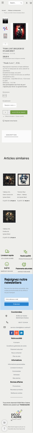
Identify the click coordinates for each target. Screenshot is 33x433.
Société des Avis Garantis (16, 429)
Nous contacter (16, 353)
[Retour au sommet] (4, 428)
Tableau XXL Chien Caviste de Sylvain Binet (8, 194)
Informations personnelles (16, 364)
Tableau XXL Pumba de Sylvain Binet (6, 231)
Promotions (16, 386)
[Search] (15, 3)
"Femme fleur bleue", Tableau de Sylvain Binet (22, 194)
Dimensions (6, 92)
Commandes (16, 371)
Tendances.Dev (25, 405)
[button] (10, 121)
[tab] (11, 135)
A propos (16, 342)
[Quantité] (5, 112)
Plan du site (16, 356)
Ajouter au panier (18, 112)
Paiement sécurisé (17, 349)
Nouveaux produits (16, 389)
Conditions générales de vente (16, 346)
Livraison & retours (16, 368)
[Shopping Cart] (4, 422)
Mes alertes (16, 378)
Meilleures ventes (16, 393)
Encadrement (6, 101)
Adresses (16, 375)
